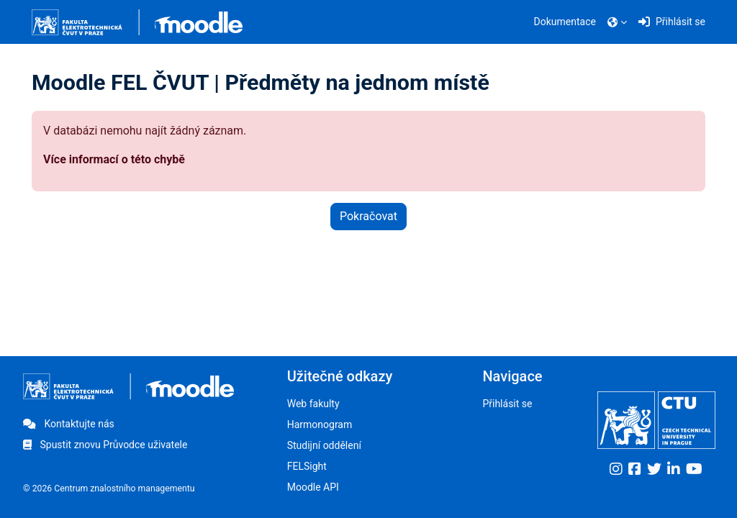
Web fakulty (313, 403)
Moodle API (313, 487)
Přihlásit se (507, 403)
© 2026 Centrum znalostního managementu (109, 488)
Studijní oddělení (324, 445)
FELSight (307, 466)
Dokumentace (565, 21)
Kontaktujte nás (68, 424)
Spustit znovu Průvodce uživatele (105, 444)
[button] (617, 22)
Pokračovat (368, 216)
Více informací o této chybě (114, 159)
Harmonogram (320, 424)
